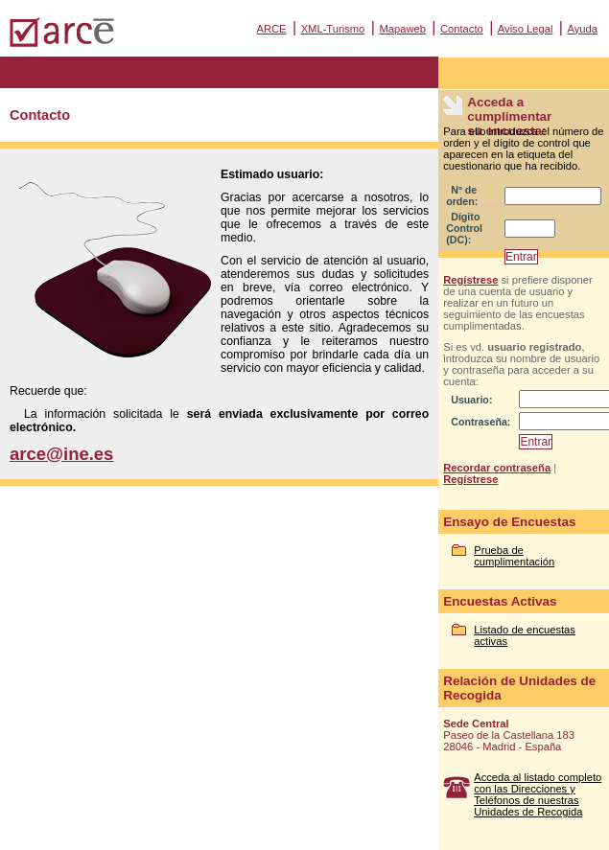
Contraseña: (480, 421)
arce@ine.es (61, 454)
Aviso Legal (525, 28)
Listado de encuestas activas (524, 635)
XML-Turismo (333, 28)
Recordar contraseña (496, 467)
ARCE (271, 28)
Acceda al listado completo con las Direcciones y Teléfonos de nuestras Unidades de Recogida (537, 794)
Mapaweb (402, 28)
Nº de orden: (462, 195)
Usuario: (471, 399)
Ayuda (582, 28)
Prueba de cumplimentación (514, 555)
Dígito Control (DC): (464, 228)
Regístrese (470, 280)
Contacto (461, 28)
